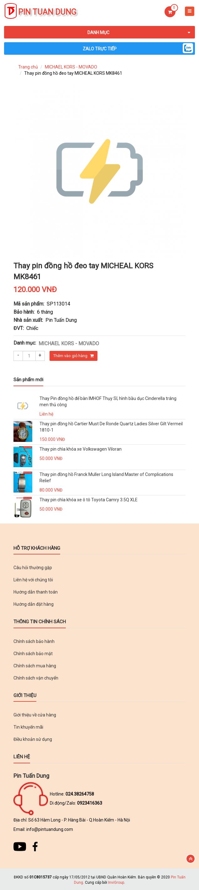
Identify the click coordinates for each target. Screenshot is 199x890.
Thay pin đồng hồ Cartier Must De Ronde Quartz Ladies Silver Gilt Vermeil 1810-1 (111, 426)
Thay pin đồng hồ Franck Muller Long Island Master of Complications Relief (106, 477)
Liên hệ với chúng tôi (33, 579)
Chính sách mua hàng (34, 665)
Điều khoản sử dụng (32, 739)
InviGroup (116, 882)
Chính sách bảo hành (34, 641)
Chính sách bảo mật (33, 653)
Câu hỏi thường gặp (32, 567)
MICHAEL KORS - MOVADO (71, 66)
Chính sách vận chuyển (35, 677)
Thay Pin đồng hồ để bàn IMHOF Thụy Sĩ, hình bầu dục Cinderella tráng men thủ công (107, 401)
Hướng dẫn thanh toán (35, 591)
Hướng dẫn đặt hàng (33, 604)
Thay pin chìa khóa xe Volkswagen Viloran (80, 449)
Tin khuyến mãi (28, 727)
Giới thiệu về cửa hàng (34, 714)
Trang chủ (28, 66)
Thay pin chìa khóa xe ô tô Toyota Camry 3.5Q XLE (88, 499)
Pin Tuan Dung (47, 12)
